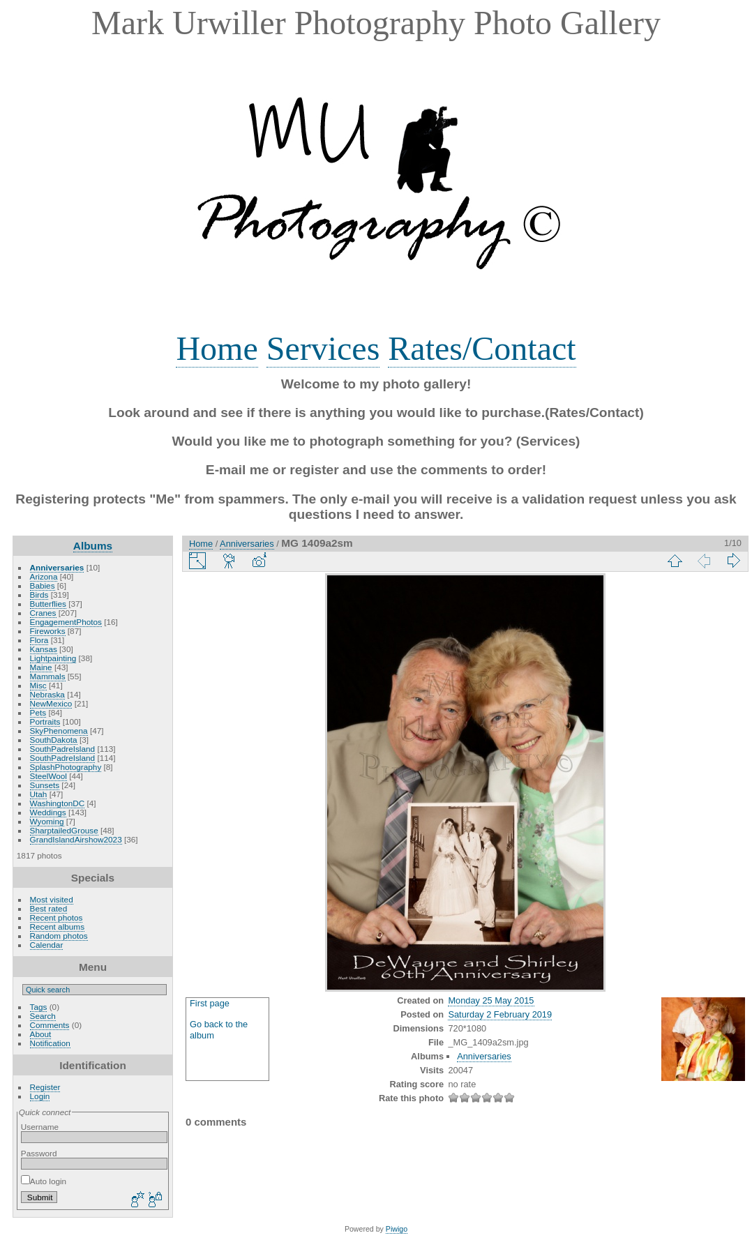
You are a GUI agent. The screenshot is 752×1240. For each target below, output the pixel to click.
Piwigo (396, 1229)
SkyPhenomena (59, 730)
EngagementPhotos (66, 621)
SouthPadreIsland (63, 748)
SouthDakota (53, 739)
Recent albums (57, 926)
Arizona (44, 576)
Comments (50, 1024)
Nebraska (47, 694)
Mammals (48, 676)
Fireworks (48, 630)
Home (216, 348)
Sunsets (45, 784)
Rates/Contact (482, 348)
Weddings (48, 812)
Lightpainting (53, 658)
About (41, 1033)
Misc (38, 685)
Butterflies (48, 603)
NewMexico (51, 703)
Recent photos (56, 917)
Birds (39, 594)
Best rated (49, 908)
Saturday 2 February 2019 (500, 1014)
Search (43, 1015)
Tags (38, 1006)
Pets (38, 712)
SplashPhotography (66, 766)
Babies (42, 585)
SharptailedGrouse (64, 830)
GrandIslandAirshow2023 (76, 839)
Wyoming (47, 821)
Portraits (45, 721)
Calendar (46, 944)
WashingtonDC (57, 803)
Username (40, 1126)
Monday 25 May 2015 (491, 1000)
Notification (50, 1043)
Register (45, 1086)
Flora (39, 639)
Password (39, 1153)
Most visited (51, 899)
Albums (92, 546)
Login (40, 1096)
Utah (38, 794)
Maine (41, 667)
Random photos (59, 935)
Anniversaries (57, 567)
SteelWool (48, 775)
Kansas (43, 648)
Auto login (43, 1181)
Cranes (43, 612)
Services (323, 348)
